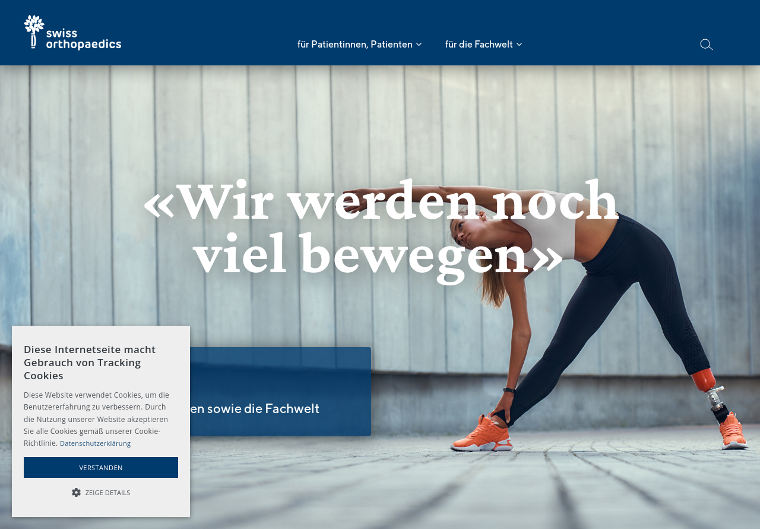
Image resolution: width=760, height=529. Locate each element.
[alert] (101, 421)
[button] (101, 493)
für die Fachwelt (479, 44)
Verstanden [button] (100, 467)
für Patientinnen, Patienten (355, 44)
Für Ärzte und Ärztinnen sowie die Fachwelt (190, 408)
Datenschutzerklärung (95, 443)
